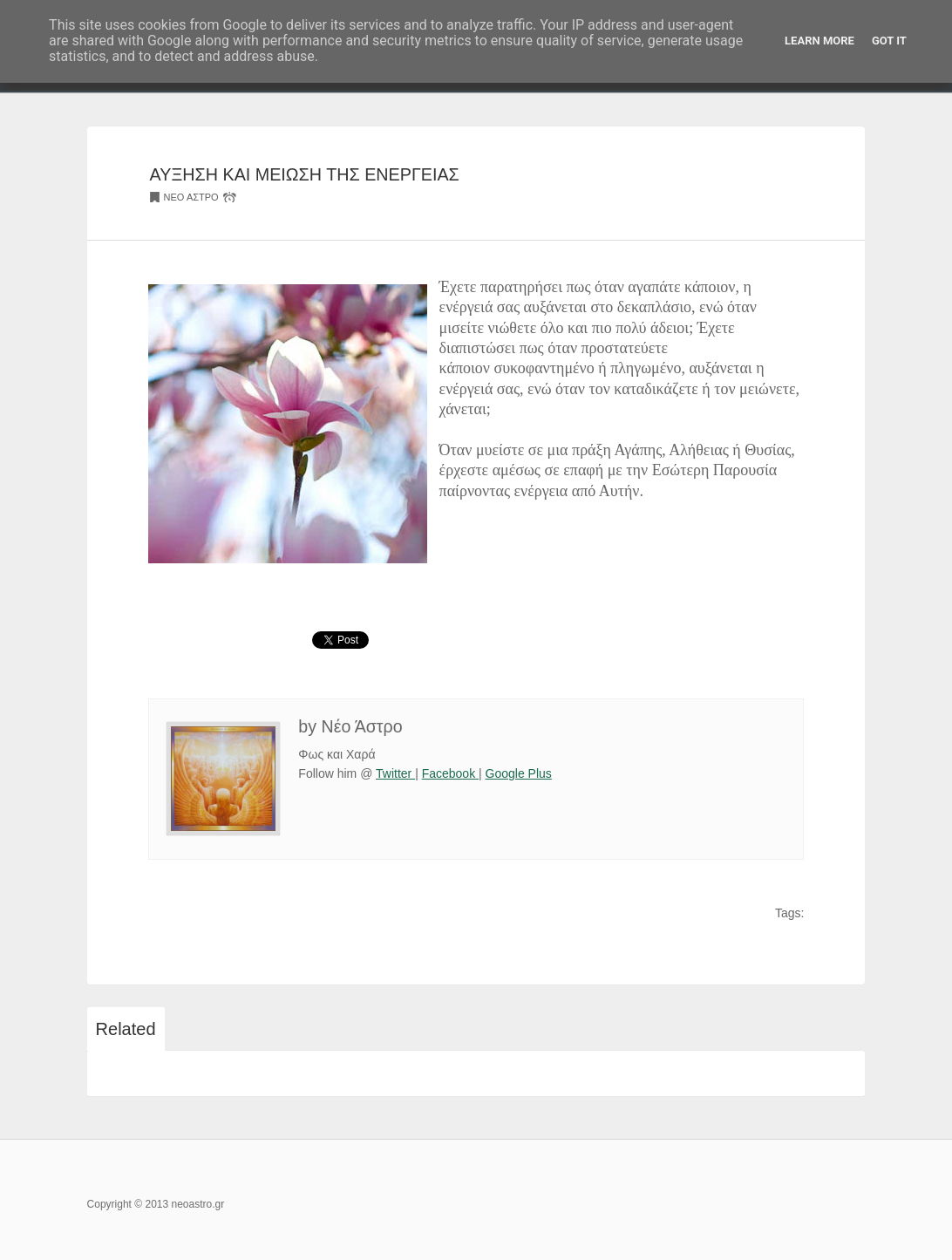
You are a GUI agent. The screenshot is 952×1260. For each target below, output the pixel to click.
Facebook (450, 773)
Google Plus (519, 773)
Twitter (395, 773)
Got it (889, 40)
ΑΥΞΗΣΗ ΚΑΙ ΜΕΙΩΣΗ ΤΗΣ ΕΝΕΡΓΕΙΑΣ (304, 174)
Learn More (819, 40)
